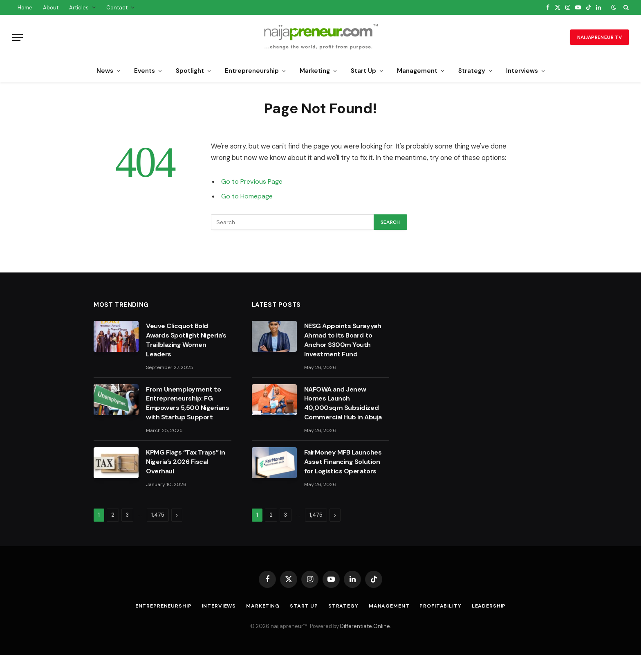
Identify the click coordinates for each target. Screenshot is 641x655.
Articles (79, 7)
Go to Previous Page (252, 181)
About (50, 7)
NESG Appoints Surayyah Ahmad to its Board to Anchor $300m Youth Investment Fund (342, 340)
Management (417, 71)
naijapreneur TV (599, 37)
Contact (117, 7)
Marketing (315, 71)
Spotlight (190, 71)
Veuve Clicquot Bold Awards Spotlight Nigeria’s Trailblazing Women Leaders (186, 340)
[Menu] (17, 37)
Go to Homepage (248, 196)
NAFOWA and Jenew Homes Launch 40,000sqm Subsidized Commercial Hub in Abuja (343, 403)
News (104, 71)
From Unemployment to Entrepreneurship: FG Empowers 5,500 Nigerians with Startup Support (187, 403)
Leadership (495, 605)
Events (144, 71)
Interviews (522, 71)
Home (25, 7)
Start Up (363, 71)
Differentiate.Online (365, 626)
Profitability (445, 605)
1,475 (157, 514)
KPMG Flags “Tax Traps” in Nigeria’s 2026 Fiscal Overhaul (185, 461)
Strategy (471, 71)
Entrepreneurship (252, 71)
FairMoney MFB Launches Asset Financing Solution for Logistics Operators (342, 461)
